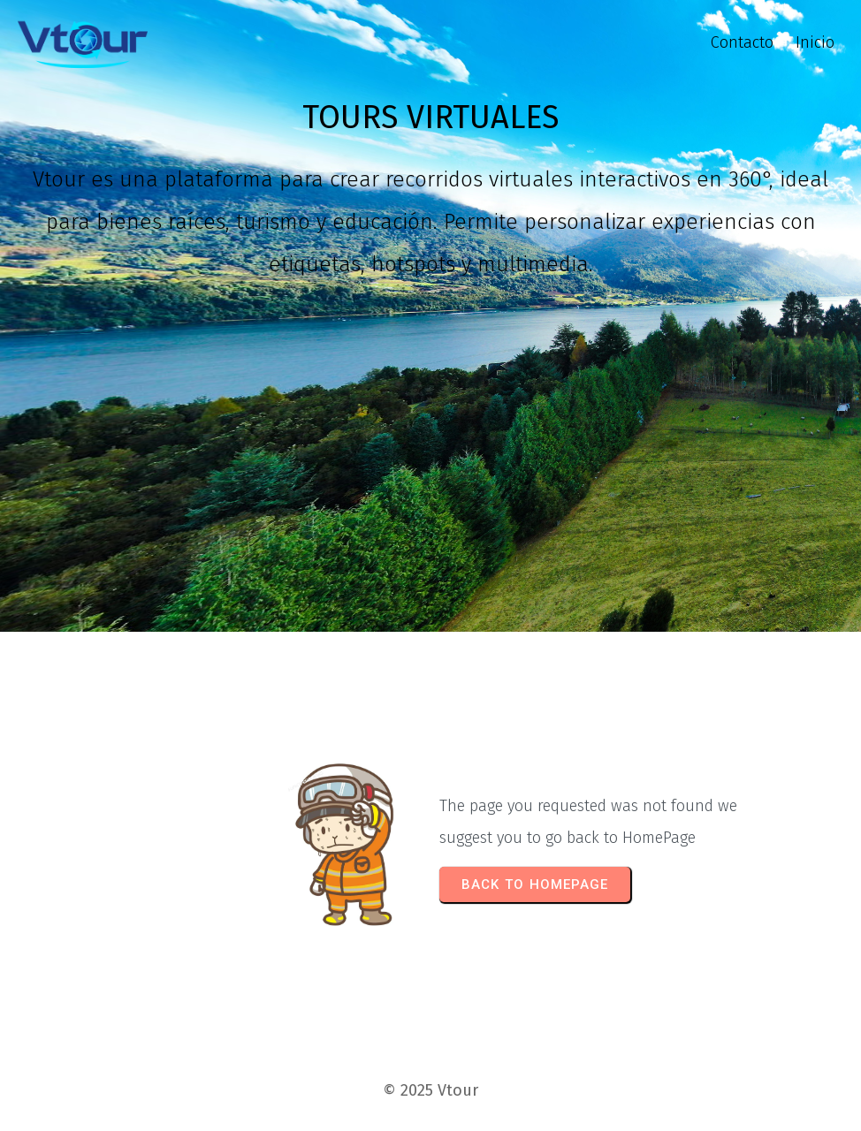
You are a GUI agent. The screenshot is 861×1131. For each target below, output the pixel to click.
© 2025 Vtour (430, 1090)
